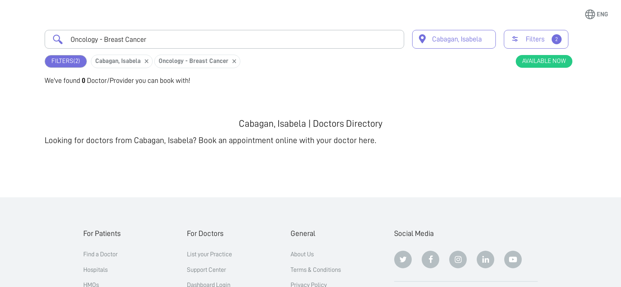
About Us (302, 254)
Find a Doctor (100, 254)
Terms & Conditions (316, 270)
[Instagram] (458, 259)
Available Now (544, 61)
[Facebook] (430, 259)
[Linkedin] (485, 259)
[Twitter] (403, 259)
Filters (65, 61)
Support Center (206, 270)
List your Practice (209, 254)
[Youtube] (513, 259)
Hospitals (95, 270)
